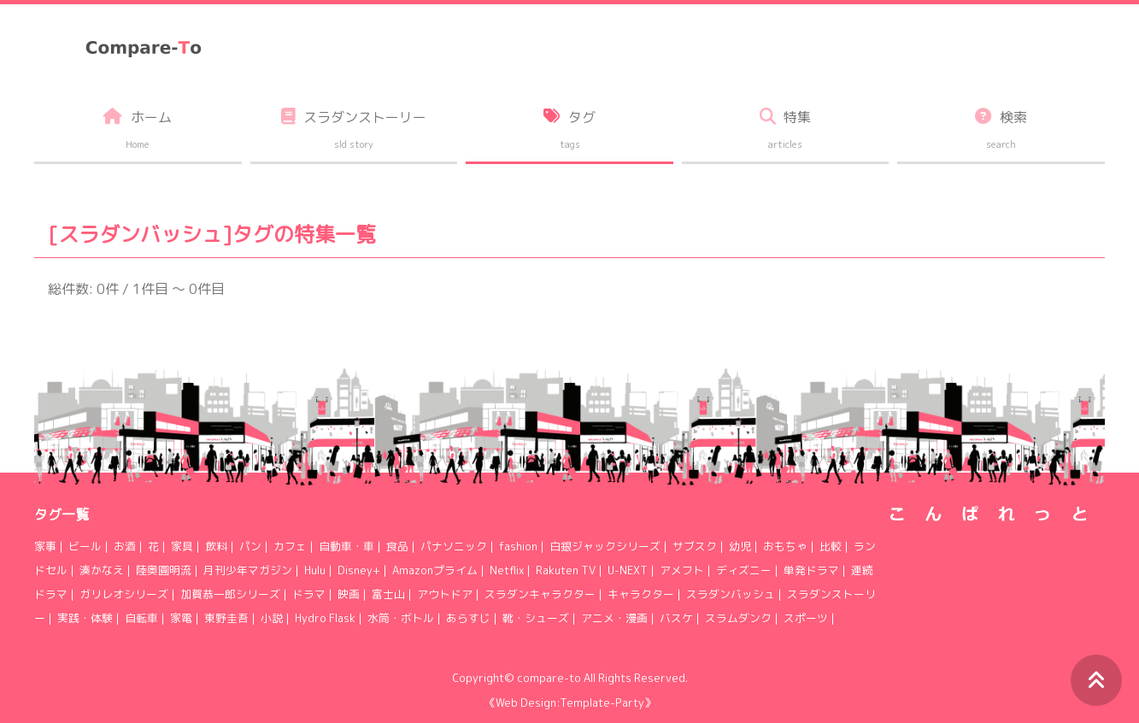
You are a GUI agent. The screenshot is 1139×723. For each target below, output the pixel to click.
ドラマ (309, 594)
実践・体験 (85, 618)
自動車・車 (346, 546)
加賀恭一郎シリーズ (230, 594)
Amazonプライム (435, 570)
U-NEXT (628, 570)
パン (250, 546)
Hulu (315, 570)
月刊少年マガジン (247, 570)
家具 (182, 546)
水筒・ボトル (400, 618)
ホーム (138, 132)
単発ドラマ (811, 570)
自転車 (141, 618)
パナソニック (453, 546)
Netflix (507, 570)
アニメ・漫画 (614, 618)
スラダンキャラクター (540, 594)
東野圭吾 (226, 618)
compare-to (549, 677)
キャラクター (641, 594)
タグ (569, 132)
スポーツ (806, 618)
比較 (830, 546)
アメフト (682, 570)
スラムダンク (738, 618)
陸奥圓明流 (163, 570)
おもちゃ (785, 546)
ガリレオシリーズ (123, 594)
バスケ (676, 618)
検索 (1001, 132)
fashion (518, 546)
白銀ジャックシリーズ (605, 546)
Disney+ (359, 570)
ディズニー (744, 570)
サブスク (694, 546)
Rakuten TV (566, 570)
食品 (397, 546)
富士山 (388, 594)
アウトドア (445, 594)
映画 (349, 594)
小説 (272, 618)
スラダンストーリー (354, 132)
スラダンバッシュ (730, 594)
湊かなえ (101, 570)
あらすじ (468, 618)
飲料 (216, 546)
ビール (85, 546)
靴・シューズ (535, 618)
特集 (785, 132)
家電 (181, 618)
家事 (45, 546)
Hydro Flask (325, 618)
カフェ (290, 546)
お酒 (125, 546)
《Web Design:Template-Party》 (569, 702)
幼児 (740, 546)
